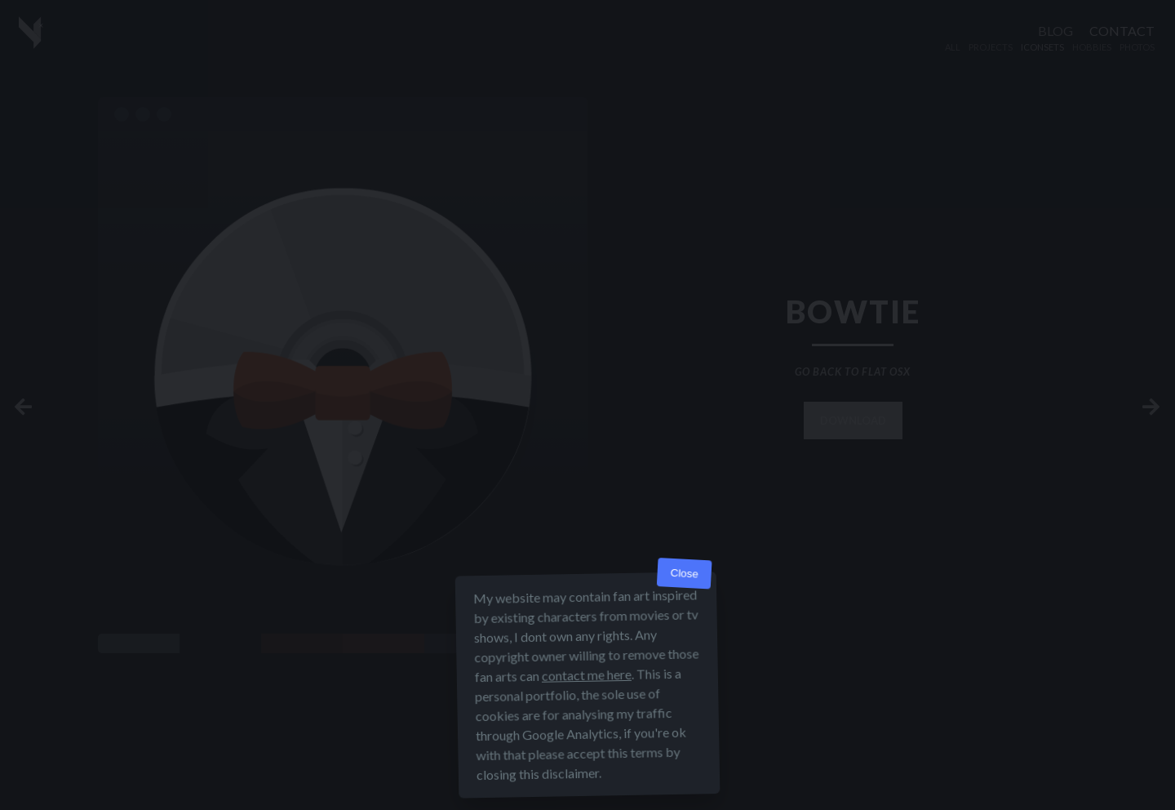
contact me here (587, 674)
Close (684, 574)
